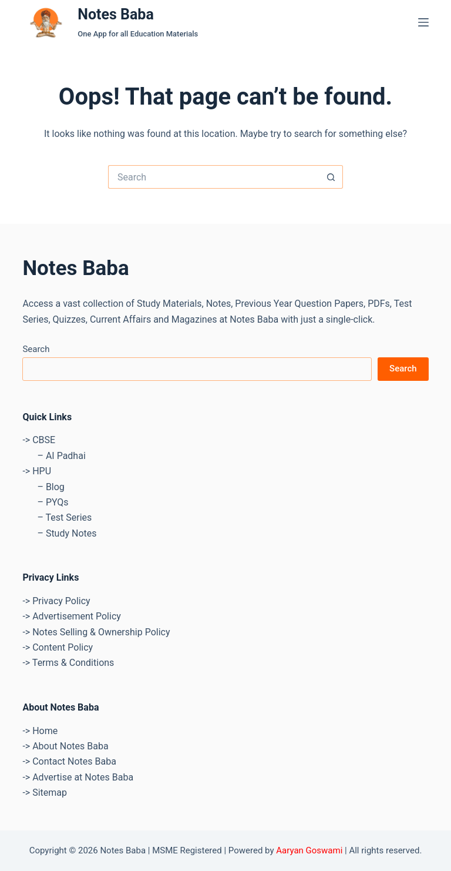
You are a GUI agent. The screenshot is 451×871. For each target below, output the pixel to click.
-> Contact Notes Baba (69, 761)
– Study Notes (66, 533)
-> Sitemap (44, 792)
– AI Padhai (61, 455)
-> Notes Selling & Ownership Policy (96, 632)
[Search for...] (213, 177)
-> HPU (36, 471)
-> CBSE (38, 439)
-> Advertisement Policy (71, 616)
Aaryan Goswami (309, 850)
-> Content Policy (57, 647)
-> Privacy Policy (56, 601)
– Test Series (64, 517)
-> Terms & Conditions (68, 662)
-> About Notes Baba (65, 746)
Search (35, 349)
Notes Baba (116, 14)
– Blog (50, 487)
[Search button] (331, 177)
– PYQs (52, 502)
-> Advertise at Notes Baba (77, 777)
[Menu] (423, 22)
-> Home (40, 730)
